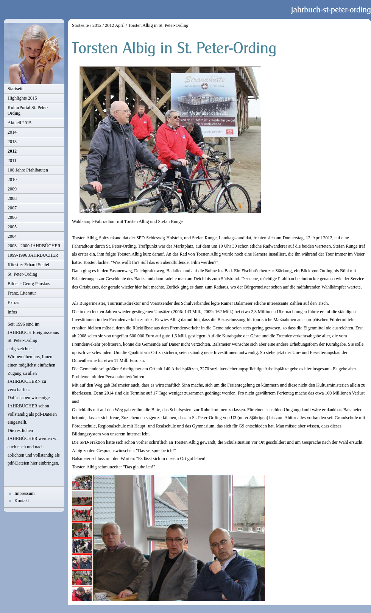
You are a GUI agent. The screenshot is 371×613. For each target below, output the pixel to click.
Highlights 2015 (22, 98)
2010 (12, 179)
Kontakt (21, 500)
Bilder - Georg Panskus (29, 283)
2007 (12, 208)
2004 (12, 236)
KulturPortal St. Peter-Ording (28, 110)
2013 (12, 141)
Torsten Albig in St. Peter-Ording (158, 25)
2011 (12, 160)
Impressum (24, 493)
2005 (12, 226)
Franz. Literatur (22, 293)
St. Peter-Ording (22, 274)
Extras (13, 302)
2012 (12, 151)
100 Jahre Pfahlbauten (28, 170)
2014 (12, 132)
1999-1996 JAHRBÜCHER (33, 255)
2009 (12, 189)
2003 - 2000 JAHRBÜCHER (34, 245)
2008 (12, 198)
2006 (12, 217)
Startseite (16, 88)
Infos (12, 312)
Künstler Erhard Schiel (28, 264)
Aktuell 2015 (19, 122)
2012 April (115, 25)
